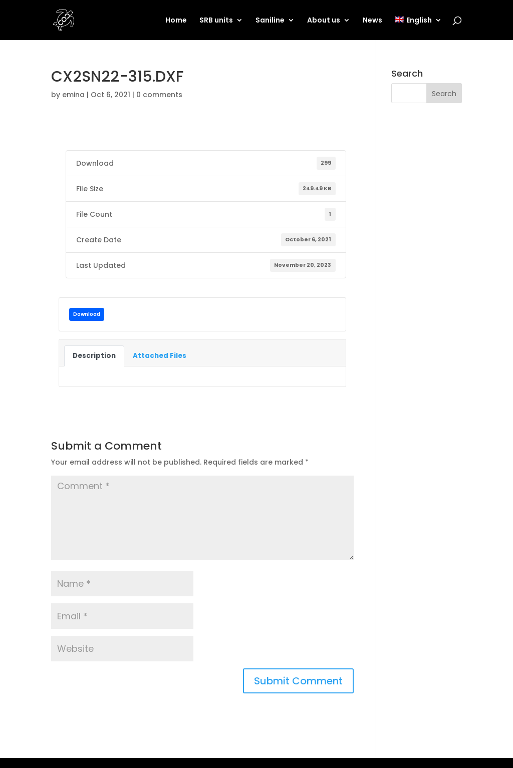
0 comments (159, 95)
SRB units (216, 21)
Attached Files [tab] (159, 355)
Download (86, 314)
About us (323, 21)
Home (176, 21)
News (372, 21)
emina (73, 95)
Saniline (270, 21)
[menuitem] (418, 28)
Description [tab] (94, 355)
